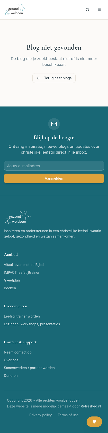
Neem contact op (18, 352)
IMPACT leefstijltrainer (21, 272)
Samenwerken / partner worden (29, 368)
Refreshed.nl (91, 406)
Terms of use (68, 415)
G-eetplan (12, 280)
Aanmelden (54, 178)
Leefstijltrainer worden (22, 316)
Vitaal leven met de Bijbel (24, 265)
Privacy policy (40, 415)
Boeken (10, 288)
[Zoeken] (87, 10)
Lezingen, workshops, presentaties (32, 324)
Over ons (11, 360)
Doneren (11, 375)
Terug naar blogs (54, 78)
